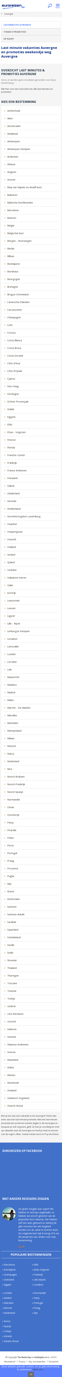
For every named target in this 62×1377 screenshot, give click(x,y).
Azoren (11, 179)
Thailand (12, 968)
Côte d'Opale (14, 371)
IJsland (11, 562)
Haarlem (12, 524)
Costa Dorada (15, 355)
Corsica (11, 332)
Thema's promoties (14, 31)
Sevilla (10, 945)
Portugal (12, 853)
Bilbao (10, 256)
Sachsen (12, 906)
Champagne (14, 317)
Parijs (10, 822)
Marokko (12, 715)
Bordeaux (12, 271)
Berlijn (10, 248)
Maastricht (13, 677)
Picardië (11, 830)
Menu (58, 6)
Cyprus (11, 378)
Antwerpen (13, 141)
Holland (11, 547)
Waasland (12, 1059)
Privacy (22, 1361)
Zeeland (11, 1090)
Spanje (7, 1326)
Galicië (11, 485)
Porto (10, 845)
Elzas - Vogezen (16, 432)
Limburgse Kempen (18, 631)
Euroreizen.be (13, 7)
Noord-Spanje (15, 791)
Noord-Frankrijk (16, 784)
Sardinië (11, 922)
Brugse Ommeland (18, 294)
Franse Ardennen (17, 470)
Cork (9, 325)
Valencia (11, 1029)
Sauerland (12, 929)
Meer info (38, 1369)
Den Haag (13, 386)
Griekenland (14, 508)
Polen (10, 837)
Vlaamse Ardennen (17, 1044)
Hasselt (11, 539)
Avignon (11, 172)
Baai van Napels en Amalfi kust (24, 187)
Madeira (12, 684)
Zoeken (50, 6)
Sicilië (10, 952)
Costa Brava (14, 348)
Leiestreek (13, 600)
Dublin (10, 409)
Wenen (11, 1075)
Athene (11, 164)
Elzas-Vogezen (41, 1269)
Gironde (11, 501)
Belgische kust (15, 233)
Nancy (10, 753)
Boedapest (13, 263)
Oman (10, 807)
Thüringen (13, 975)
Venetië (11, 1036)
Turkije (11, 998)
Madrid (11, 692)
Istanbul (11, 570)
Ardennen (12, 156)
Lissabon (12, 638)
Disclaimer (54, 1361)
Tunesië (11, 990)
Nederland (13, 761)
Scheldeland (14, 937)
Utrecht (11, 1021)
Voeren (11, 1052)
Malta (10, 700)
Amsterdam (14, 126)
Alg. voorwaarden (37, 1361)
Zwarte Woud (15, 1105)
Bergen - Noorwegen (19, 240)
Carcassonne (14, 309)
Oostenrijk (13, 814)
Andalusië (12, 133)
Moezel (11, 746)
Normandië (13, 799)
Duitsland (9, 1279)
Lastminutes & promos (17, 24)
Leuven (11, 608)
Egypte (11, 416)
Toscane (12, 983)
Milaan (10, 738)
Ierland (11, 554)
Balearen (12, 195)
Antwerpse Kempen (18, 149)
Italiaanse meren (16, 577)
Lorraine (12, 661)
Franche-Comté (16, 455)
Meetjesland (14, 730)
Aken (10, 118)
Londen (11, 654)
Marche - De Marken (18, 707)
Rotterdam (13, 899)
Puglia (10, 876)
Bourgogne (13, 279)
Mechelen (12, 723)
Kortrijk (11, 592)
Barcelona (13, 210)
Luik (9, 669)
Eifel (9, 424)
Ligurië (11, 615)
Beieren (11, 217)
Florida (11, 447)
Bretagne (12, 286)
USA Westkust (15, 1013)
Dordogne (13, 393)
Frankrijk (12, 462)
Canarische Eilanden (18, 302)
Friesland (12, 478)
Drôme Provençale (18, 401)
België (10, 225)
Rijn (9, 883)
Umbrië (11, 1006)
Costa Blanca (14, 340)
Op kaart (8, 38)
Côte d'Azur (14, 363)
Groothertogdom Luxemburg (24, 516)
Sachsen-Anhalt (15, 914)
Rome (10, 891)
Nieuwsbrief (9, 1361)
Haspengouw (14, 531)
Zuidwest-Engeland (18, 1098)
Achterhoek (13, 110)
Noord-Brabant (16, 776)
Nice (9, 769)
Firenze (11, 439)
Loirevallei (13, 646)
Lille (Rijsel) (40, 1279)
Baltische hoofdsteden (20, 202)
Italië (10, 585)
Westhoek (13, 1082)
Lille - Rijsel (13, 623)
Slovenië (12, 960)
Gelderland (13, 493)
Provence (12, 868)
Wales (10, 1067)
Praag (10, 860)
